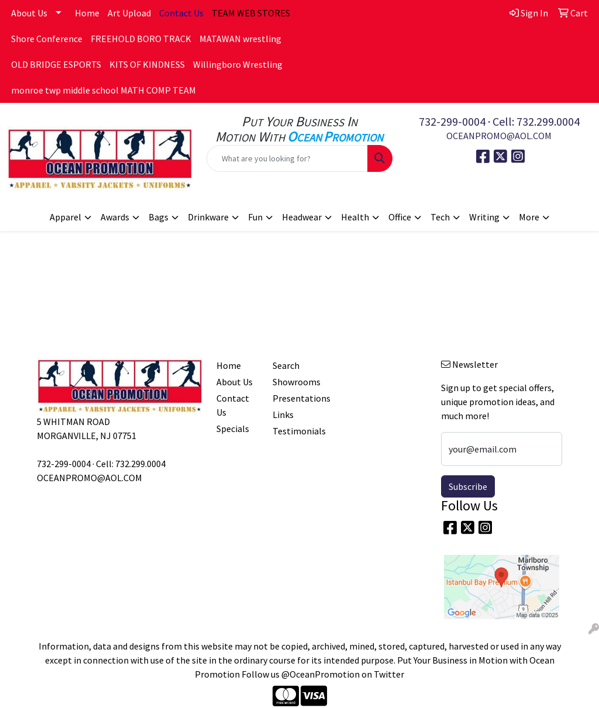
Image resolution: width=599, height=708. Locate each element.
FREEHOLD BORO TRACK (141, 38)
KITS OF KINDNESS (147, 64)
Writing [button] (484, 217)
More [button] (529, 217)
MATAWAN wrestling (240, 38)
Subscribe (468, 486)
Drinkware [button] (208, 217)
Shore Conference (46, 38)
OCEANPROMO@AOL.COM (499, 135)
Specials (232, 428)
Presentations (294, 398)
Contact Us (232, 405)
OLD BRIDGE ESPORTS (56, 64)
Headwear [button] (302, 217)
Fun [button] (255, 217)
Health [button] (355, 217)
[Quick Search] (286, 158)
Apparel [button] (65, 217)
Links (283, 414)
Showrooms (294, 382)
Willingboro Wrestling (238, 64)
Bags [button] (158, 217)
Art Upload (129, 13)
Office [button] (399, 217)
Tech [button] (440, 217)
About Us (29, 13)
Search (286, 365)
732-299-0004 (452, 121)
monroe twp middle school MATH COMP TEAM (103, 90)
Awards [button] (115, 217)
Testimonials (294, 431)
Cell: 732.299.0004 (536, 121)
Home (87, 13)
